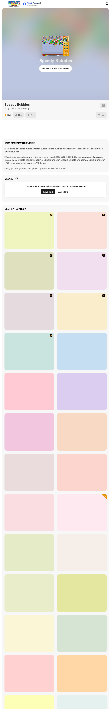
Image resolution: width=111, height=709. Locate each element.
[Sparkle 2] (29, 512)
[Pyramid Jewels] (82, 512)
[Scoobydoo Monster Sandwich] (82, 271)
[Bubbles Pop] (82, 552)
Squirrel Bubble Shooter (48, 159)
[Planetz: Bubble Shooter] (82, 633)
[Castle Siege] (82, 351)
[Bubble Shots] (29, 673)
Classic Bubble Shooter (73, 159)
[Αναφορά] (101, 115)
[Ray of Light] (82, 432)
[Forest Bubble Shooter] (82, 593)
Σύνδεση (63, 192)
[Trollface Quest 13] (29, 351)
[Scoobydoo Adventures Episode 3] (29, 271)
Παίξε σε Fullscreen (55, 68)
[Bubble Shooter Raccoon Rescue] (29, 552)
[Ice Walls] (29, 230)
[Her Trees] (29, 432)
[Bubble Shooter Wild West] (29, 633)
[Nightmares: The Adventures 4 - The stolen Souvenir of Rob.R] (29, 311)
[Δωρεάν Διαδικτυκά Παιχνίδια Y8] (14, 4)
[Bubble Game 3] (82, 472)
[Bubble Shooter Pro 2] (29, 593)
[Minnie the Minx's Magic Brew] (29, 391)
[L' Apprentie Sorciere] (82, 311)
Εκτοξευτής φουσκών (65, 156)
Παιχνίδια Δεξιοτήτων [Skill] (26, 168)
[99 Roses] (82, 391)
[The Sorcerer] (29, 472)
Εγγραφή (48, 192)
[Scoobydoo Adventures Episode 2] (82, 230)
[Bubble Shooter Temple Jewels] (82, 673)
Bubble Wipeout (26, 159)
